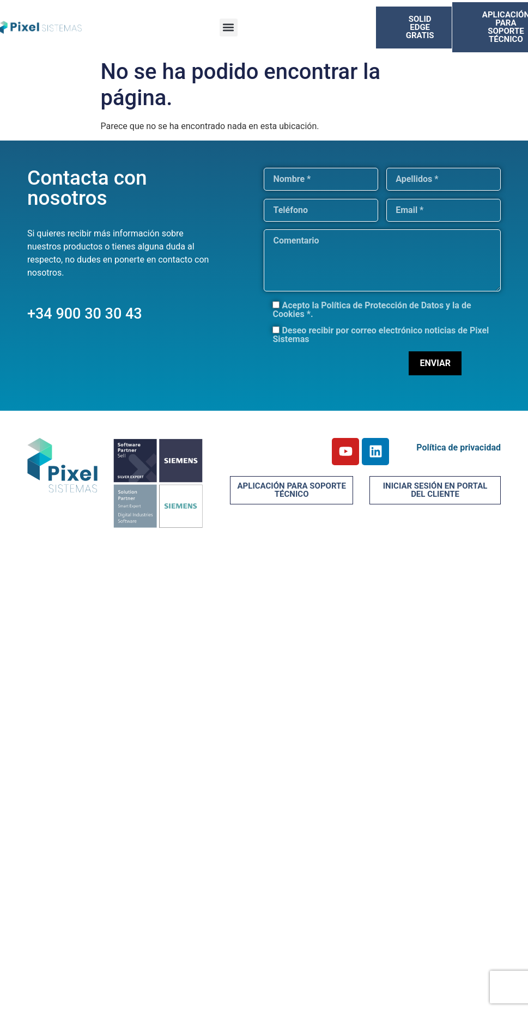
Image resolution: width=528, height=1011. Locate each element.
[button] (229, 27)
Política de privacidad (458, 447)
